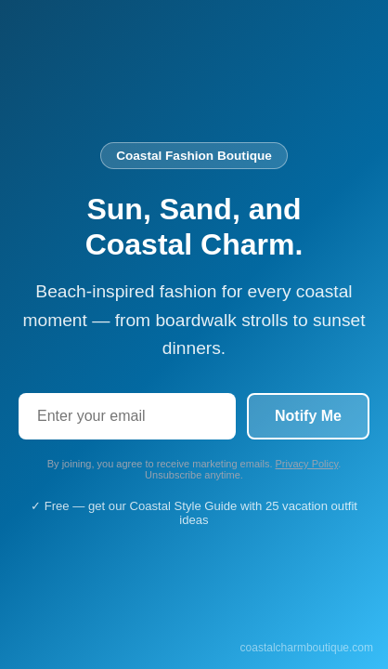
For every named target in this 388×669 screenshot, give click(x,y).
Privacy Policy (307, 463)
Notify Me (308, 416)
